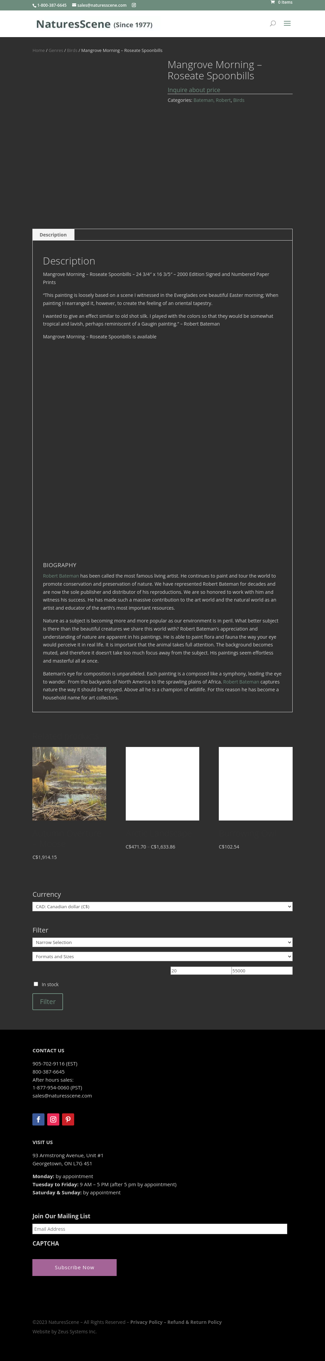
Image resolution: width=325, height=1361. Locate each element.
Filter (48, 1001)
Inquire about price (194, 90)
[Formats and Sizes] (162, 956)
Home (38, 50)
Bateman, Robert (212, 100)
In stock (50, 984)
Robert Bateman (61, 576)
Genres (56, 50)
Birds (72, 50)
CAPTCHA (45, 1243)
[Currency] (162, 906)
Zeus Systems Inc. (77, 1331)
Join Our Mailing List (61, 1216)
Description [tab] (53, 234)
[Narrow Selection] (162, 942)
